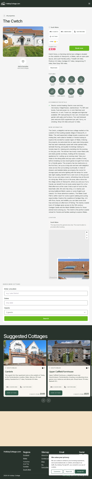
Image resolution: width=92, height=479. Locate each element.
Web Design (67, 475)
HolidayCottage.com (10, 3)
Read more (53, 68)
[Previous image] (6, 42)
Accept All (80, 471)
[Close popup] (80, 258)
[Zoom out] (86, 235)
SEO (75, 475)
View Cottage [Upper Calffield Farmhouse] (56, 392)
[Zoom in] (86, 232)
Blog (42, 462)
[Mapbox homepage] (53, 278)
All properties (9, 15)
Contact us (45, 458)
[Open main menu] (89, 3)
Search (46, 318)
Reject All (69, 471)
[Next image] (40, 42)
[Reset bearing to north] (86, 237)
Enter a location (10, 289)
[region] (68, 464)
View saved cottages (23, 68)
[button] (46, 311)
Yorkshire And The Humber (26, 464)
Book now (79, 48)
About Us (44, 455)
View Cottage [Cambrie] (12, 392)
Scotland (26, 455)
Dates (6, 298)
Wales (25, 458)
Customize (57, 471)
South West (27, 470)
